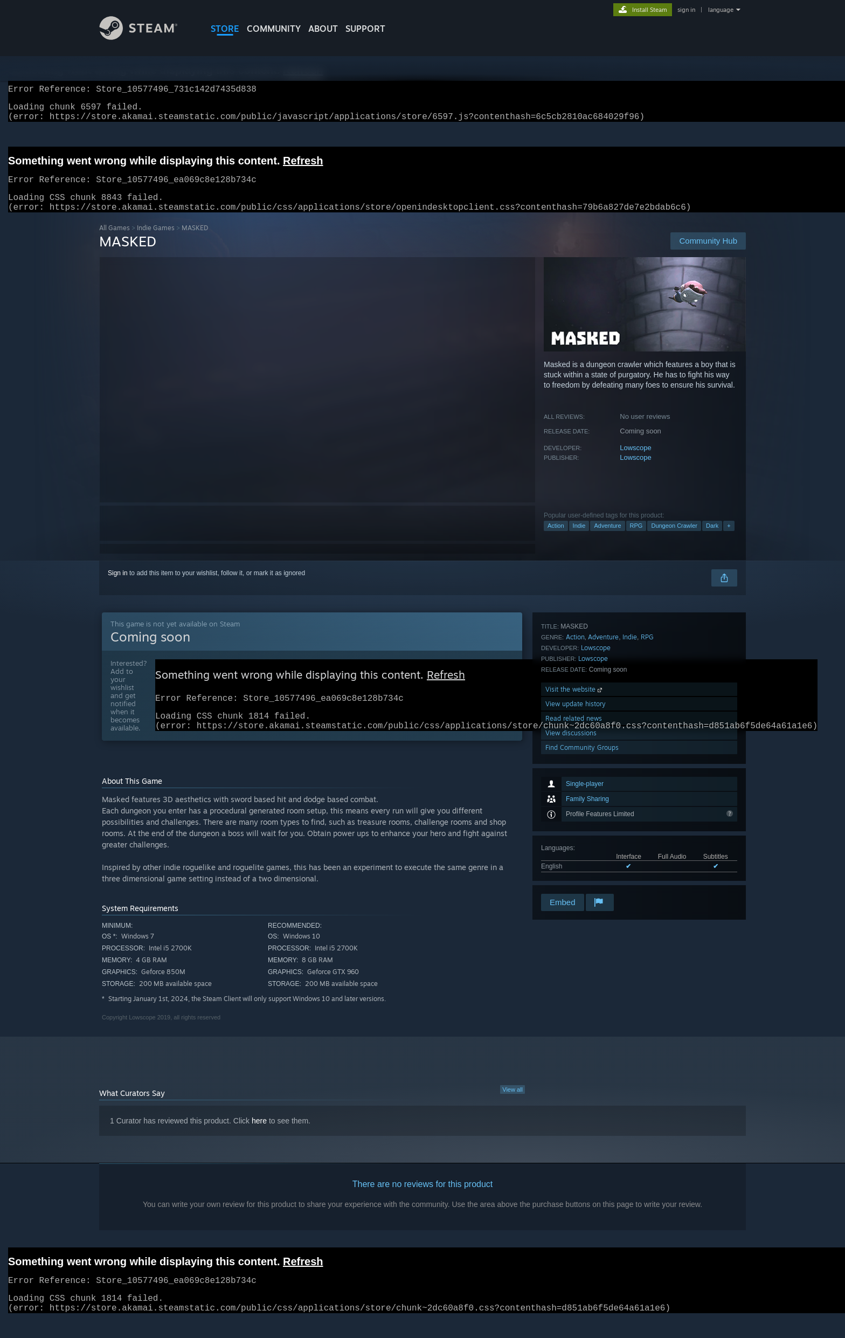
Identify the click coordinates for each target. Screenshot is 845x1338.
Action (556, 538)
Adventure (607, 538)
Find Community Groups (582, 877)
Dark (712, 538)
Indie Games (156, 241)
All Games (114, 241)
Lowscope (636, 461)
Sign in (118, 586)
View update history (575, 834)
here (259, 1139)
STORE (225, 28)
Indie (579, 538)
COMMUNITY (274, 28)
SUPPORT (365, 28)
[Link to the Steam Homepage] (146, 37)
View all (512, 1108)
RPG (636, 538)
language (720, 9)
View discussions (571, 863)
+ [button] (728, 538)
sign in (686, 9)
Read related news (573, 848)
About (323, 28)
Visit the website (574, 819)
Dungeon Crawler (674, 538)
